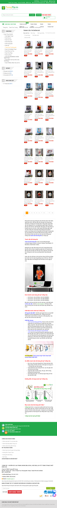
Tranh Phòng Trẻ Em (31, 504)
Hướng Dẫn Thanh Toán (8, 452)
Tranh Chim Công (9, 505)
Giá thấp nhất (36, 35)
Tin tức (29, 2)
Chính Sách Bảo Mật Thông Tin (10, 443)
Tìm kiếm (32, 15)
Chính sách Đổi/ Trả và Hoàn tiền (10, 441)
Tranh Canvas (42, 25)
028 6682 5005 (46, 15)
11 (49, 212)
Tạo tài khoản (44, 1)
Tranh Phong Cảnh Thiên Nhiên (19, 505)
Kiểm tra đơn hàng (51, 2)
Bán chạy (33, 33)
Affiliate (36, 1)
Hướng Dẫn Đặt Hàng (7, 454)
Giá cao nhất (27, 37)
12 (52, 212)
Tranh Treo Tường (12, 2)
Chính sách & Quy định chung (9, 445)
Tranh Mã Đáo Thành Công (41, 504)
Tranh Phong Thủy (50, 25)
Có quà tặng (27, 35)
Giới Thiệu (5, 457)
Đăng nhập (52, 1)
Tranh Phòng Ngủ (23, 504)
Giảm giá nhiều (40, 33)
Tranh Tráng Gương (33, 25)
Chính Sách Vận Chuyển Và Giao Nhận (11, 450)
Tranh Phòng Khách (15, 504)
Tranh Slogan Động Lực (23, 25)
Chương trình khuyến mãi (39, 2)
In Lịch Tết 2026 (21, 2)
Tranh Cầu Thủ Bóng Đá (34, 27)
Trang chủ (5, 27)
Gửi (50, 488)
